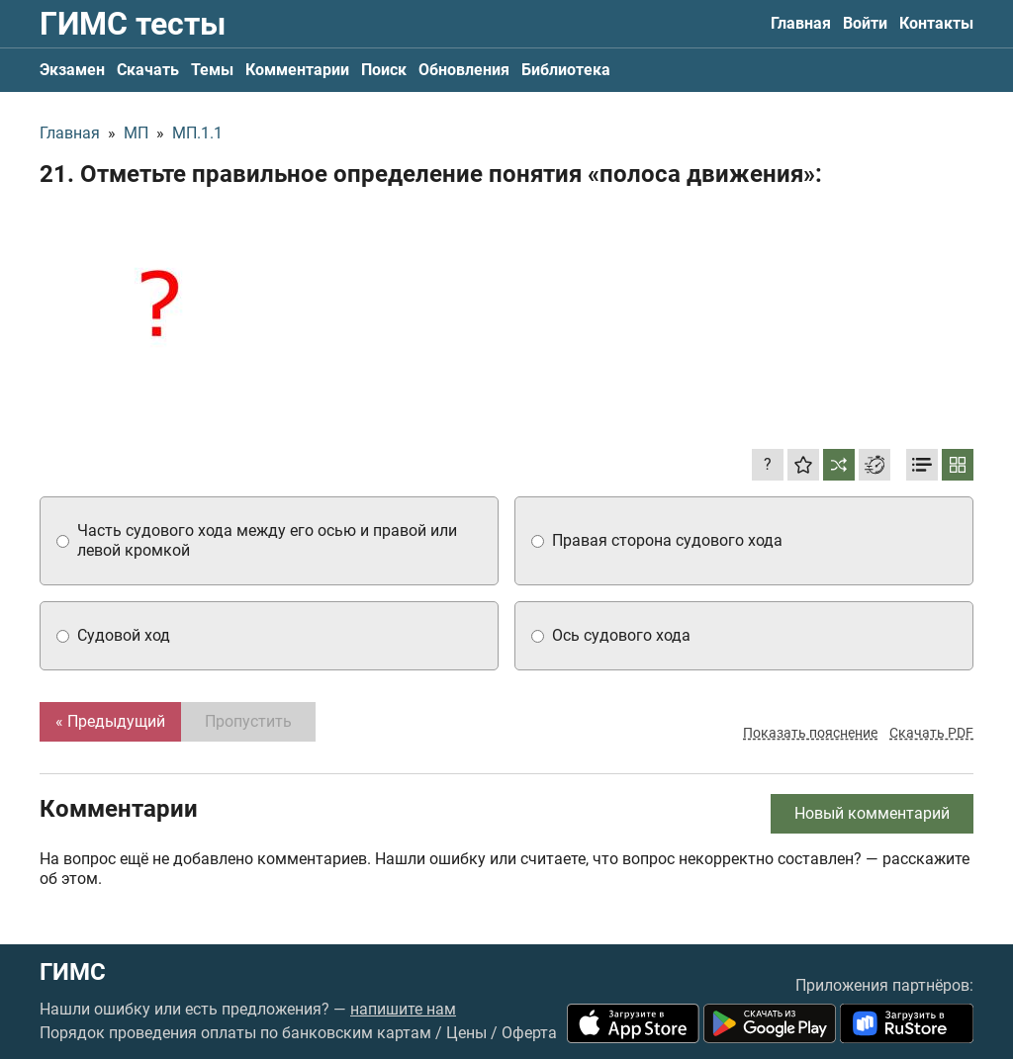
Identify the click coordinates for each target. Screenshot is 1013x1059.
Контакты (936, 23)
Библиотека (565, 69)
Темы (212, 69)
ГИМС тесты (133, 24)
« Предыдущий (110, 721)
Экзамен (72, 69)
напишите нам (403, 1009)
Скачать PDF (931, 733)
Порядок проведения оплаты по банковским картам (235, 1032)
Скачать (148, 69)
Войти (865, 23)
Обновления (463, 69)
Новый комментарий (872, 813)
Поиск (384, 69)
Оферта (529, 1032)
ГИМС (73, 972)
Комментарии (297, 69)
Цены (466, 1032)
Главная (801, 23)
